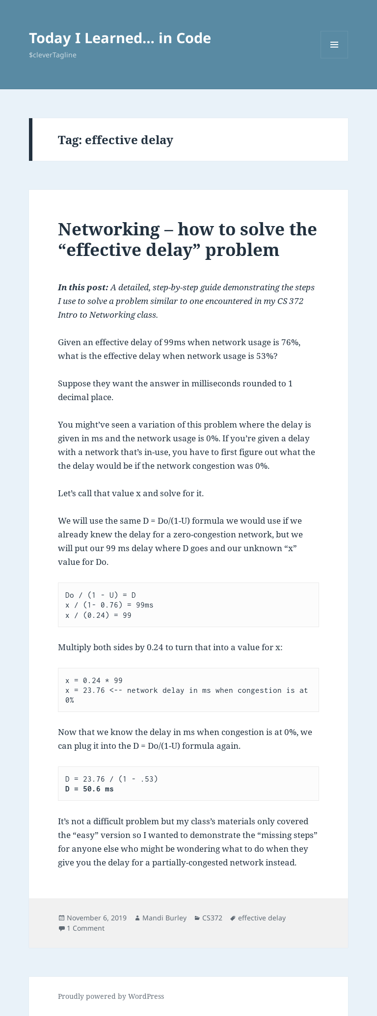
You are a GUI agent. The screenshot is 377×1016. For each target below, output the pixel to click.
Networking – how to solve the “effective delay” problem (187, 239)
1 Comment (86, 928)
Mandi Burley (164, 917)
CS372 (212, 917)
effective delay (262, 917)
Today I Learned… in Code (120, 37)
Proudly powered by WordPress (111, 996)
